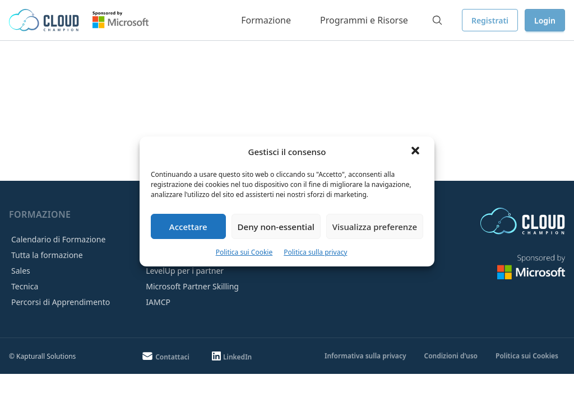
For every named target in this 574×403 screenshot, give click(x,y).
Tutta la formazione (47, 255)
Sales (20, 270)
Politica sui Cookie (244, 252)
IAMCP (158, 302)
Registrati (489, 20)
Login (545, 20)
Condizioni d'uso (451, 355)
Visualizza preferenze (374, 226)
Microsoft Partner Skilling (192, 286)
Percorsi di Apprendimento (60, 302)
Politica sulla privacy (315, 252)
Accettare (188, 226)
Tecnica (24, 286)
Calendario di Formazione (58, 239)
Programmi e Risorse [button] (364, 20)
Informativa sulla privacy (365, 355)
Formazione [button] (266, 20)
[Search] (437, 20)
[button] (416, 151)
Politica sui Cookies (527, 355)
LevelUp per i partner (185, 270)
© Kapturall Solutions (42, 356)
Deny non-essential (276, 226)
